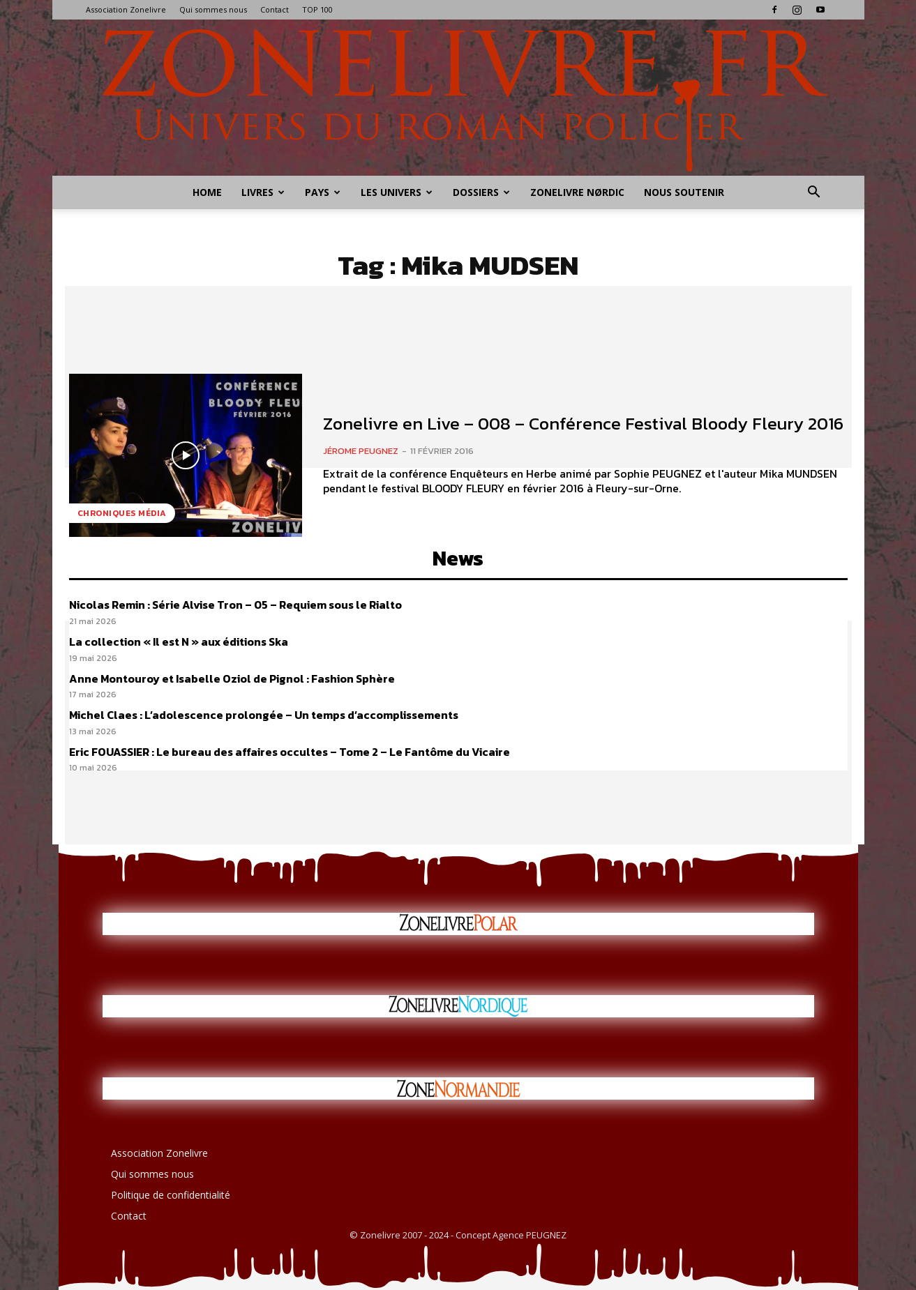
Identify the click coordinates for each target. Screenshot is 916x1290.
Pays (322, 192)
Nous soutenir (684, 192)
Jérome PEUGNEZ (360, 450)
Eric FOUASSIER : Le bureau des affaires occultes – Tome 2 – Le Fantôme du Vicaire (289, 751)
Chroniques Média (122, 513)
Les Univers (397, 192)
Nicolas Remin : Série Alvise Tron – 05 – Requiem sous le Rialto (235, 604)
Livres (263, 192)
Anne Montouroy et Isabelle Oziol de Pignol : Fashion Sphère (232, 678)
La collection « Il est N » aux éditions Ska (178, 641)
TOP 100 (317, 9)
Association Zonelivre (126, 9)
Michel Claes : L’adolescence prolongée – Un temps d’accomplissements (263, 714)
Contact (274, 9)
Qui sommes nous (213, 9)
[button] (814, 193)
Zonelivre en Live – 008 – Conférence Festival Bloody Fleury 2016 (583, 423)
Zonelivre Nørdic (577, 192)
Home (207, 192)
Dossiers (481, 192)
